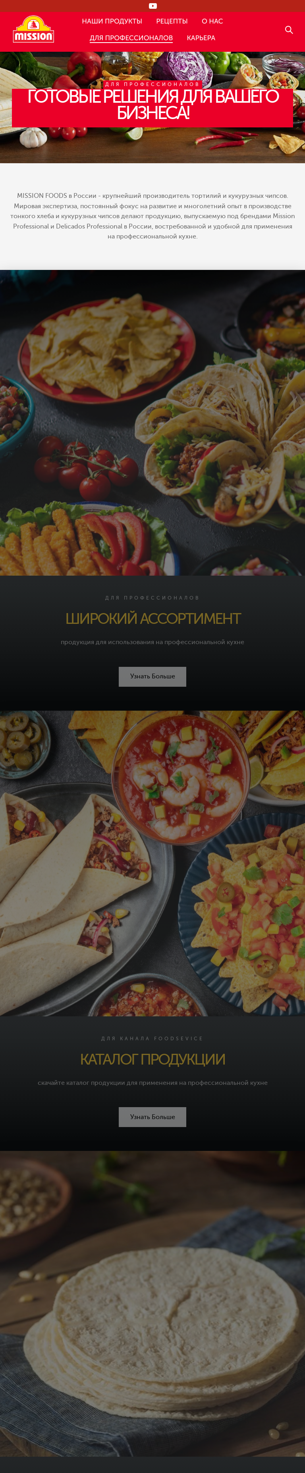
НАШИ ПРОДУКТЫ (112, 21)
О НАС (212, 21)
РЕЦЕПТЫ (172, 21)
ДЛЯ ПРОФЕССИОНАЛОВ (131, 38)
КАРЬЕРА (201, 38)
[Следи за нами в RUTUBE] (152, 6)
